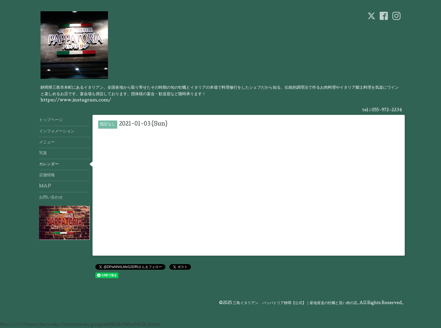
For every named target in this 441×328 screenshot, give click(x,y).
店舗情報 (47, 175)
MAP (45, 186)
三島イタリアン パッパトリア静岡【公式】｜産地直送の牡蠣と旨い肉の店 (295, 303)
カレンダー (49, 164)
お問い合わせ (51, 197)
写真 (43, 153)
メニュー (47, 142)
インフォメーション (57, 131)
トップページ (51, 120)
